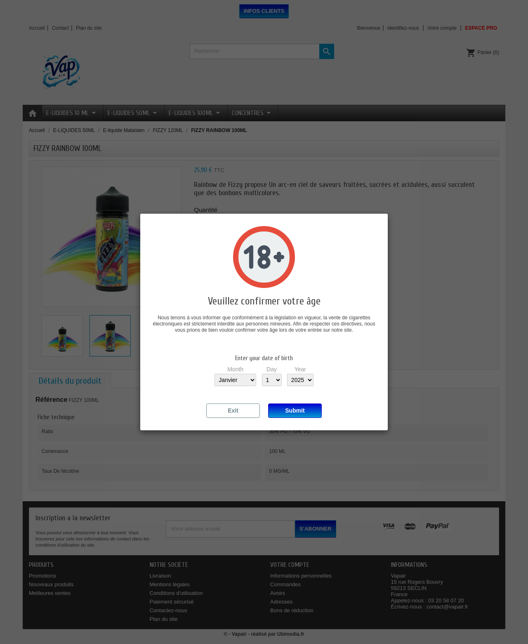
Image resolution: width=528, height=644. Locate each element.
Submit (294, 410)
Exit (233, 410)
